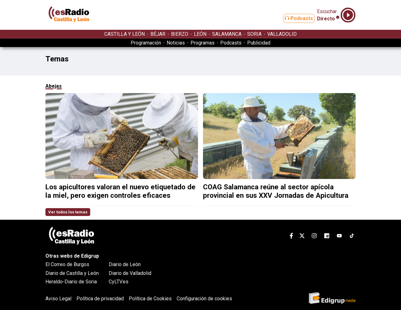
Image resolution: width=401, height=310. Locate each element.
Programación (146, 43)
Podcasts (294, 18)
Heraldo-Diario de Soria (71, 282)
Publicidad (258, 43)
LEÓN (200, 34)
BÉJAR (157, 34)
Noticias (176, 43)
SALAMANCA (227, 34)
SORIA (254, 34)
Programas (202, 43)
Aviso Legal (58, 299)
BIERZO (179, 34)
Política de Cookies (150, 299)
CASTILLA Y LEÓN (124, 34)
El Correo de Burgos (67, 264)
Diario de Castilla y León (72, 273)
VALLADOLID (282, 34)
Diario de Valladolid (130, 273)
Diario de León (125, 264)
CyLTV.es (118, 282)
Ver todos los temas (67, 212)
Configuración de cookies (204, 299)
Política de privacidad (100, 299)
